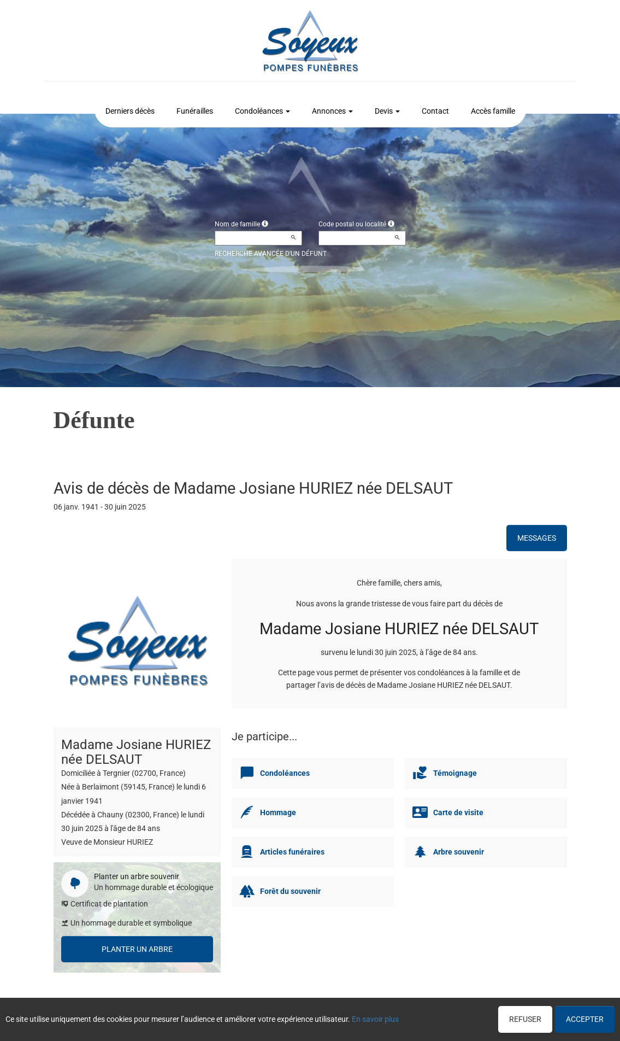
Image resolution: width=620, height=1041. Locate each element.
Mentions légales (397, 1017)
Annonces (332, 111)
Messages (536, 538)
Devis (387, 111)
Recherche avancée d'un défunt (271, 254)
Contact (435, 111)
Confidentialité (307, 1017)
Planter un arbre (137, 949)
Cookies (350, 1017)
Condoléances (262, 111)
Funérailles (194, 111)
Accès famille (493, 111)
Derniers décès (130, 111)
